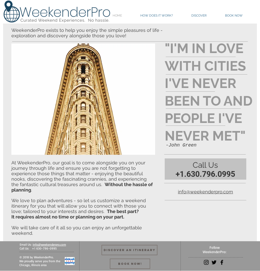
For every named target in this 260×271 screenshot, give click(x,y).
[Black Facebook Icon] (222, 262)
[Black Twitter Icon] (214, 262)
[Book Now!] (130, 264)
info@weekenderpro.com (205, 191)
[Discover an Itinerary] (129, 250)
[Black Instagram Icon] (206, 262)
